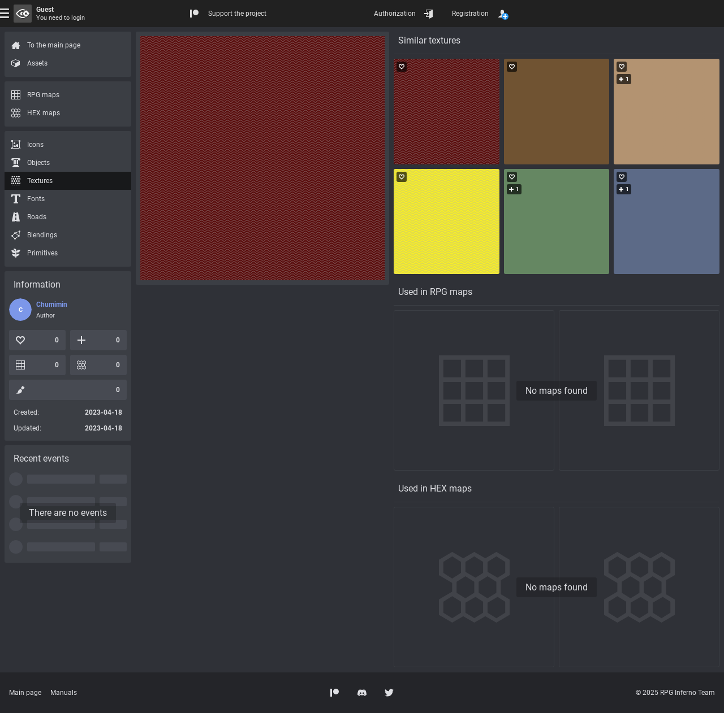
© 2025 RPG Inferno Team (675, 692)
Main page (25, 692)
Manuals (63, 692)
